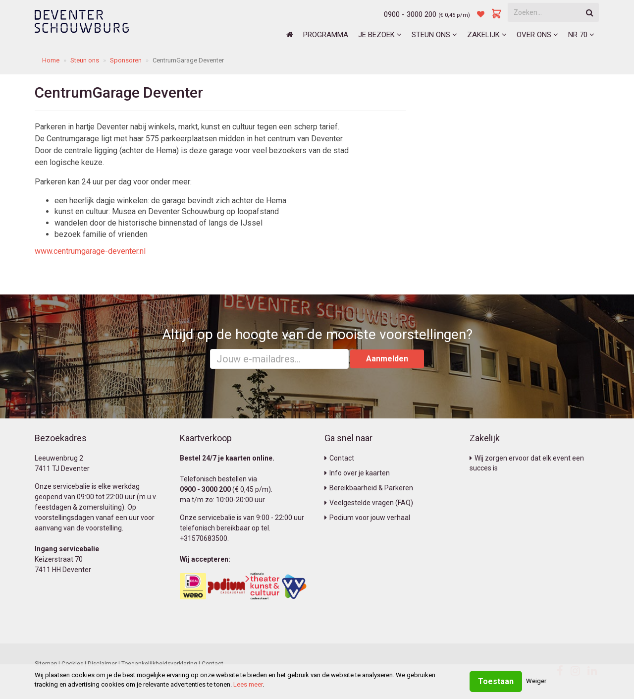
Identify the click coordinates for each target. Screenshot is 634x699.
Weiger (536, 681)
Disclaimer (102, 663)
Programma (325, 34)
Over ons (537, 34)
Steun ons (434, 34)
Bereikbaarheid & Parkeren (368, 488)
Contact (339, 458)
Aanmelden (387, 358)
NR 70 (581, 34)
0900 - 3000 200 (410, 14)
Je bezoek (380, 34)
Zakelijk (487, 34)
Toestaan (496, 681)
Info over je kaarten (357, 473)
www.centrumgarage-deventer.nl (90, 251)
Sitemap (46, 663)
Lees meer (248, 684)
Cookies (72, 663)
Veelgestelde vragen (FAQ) (368, 503)
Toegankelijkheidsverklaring (159, 663)
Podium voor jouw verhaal (367, 518)
